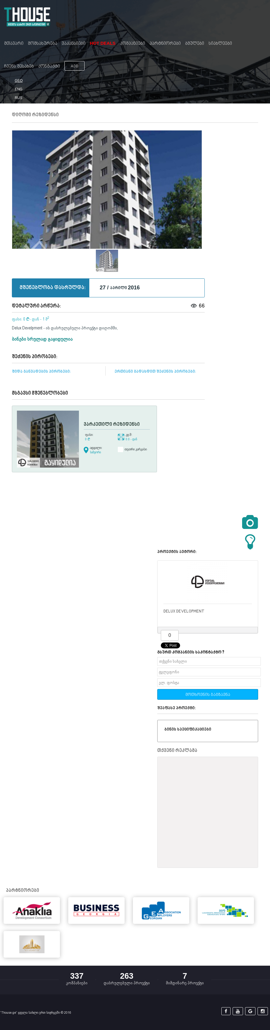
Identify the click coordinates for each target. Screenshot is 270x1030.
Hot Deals (103, 43)
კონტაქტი (49, 66)
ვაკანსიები (73, 44)
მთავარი (13, 44)
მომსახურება (42, 44)
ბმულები (194, 44)
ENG (19, 89)
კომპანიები (132, 44)
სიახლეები (220, 44)
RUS (18, 98)
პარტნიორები (165, 44)
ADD (74, 66)
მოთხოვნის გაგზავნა (207, 694)
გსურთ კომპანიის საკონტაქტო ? (190, 652)
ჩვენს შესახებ (19, 66)
